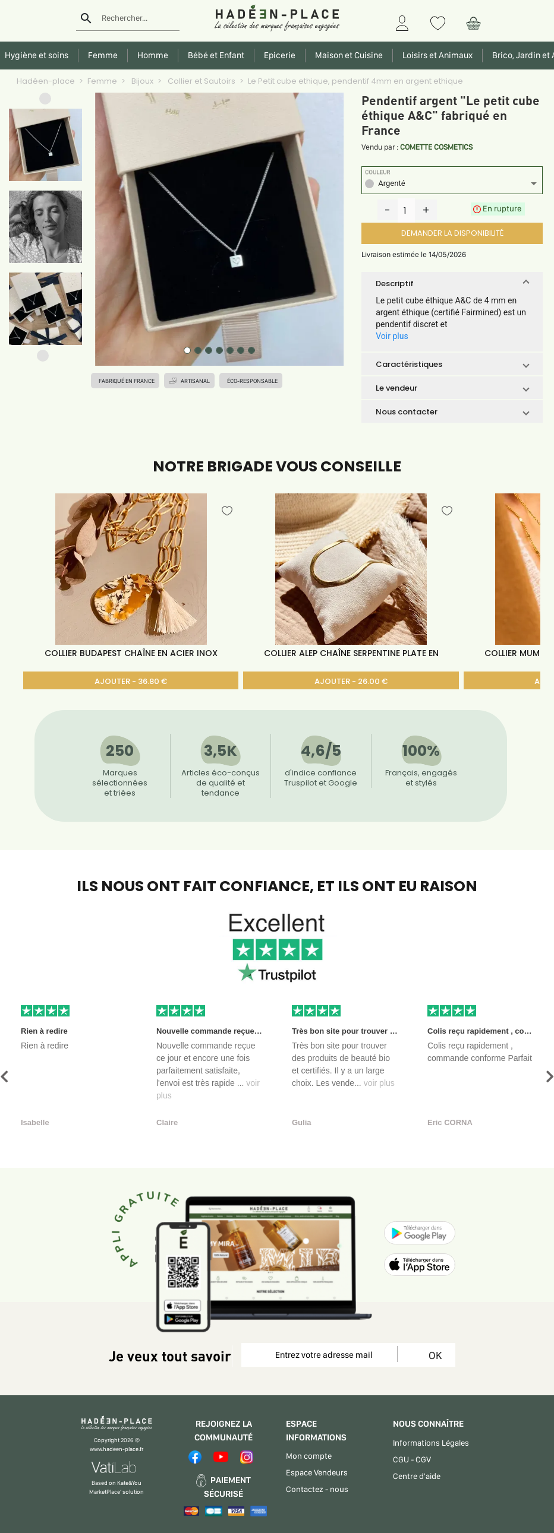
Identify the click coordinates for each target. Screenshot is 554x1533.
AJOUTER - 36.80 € (131, 681)
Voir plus (392, 336)
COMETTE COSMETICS (436, 146)
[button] (45, 101)
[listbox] (452, 185)
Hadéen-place (46, 81)
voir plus (379, 1083)
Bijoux (141, 81)
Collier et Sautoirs (200, 81)
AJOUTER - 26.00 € (351, 681)
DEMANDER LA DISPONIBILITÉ (452, 233)
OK (433, 1355)
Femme (102, 81)
